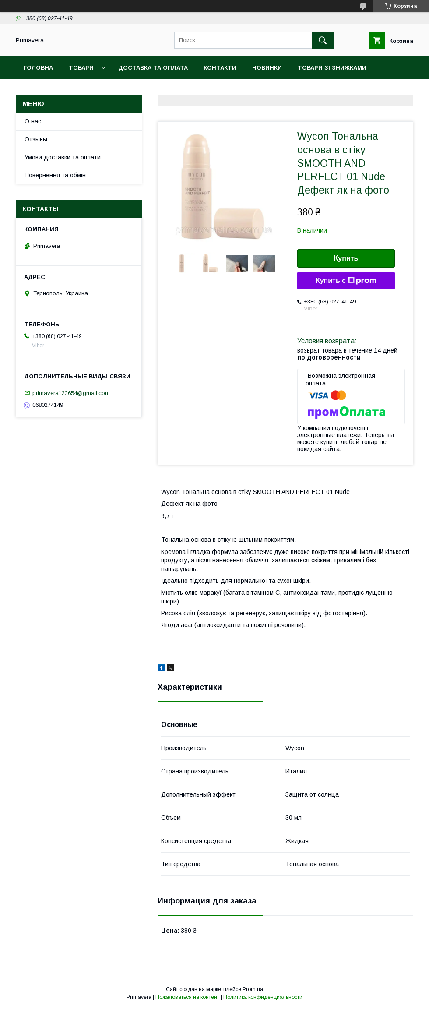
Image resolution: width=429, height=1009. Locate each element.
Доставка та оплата (153, 67)
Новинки (267, 67)
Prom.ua (253, 989)
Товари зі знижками (332, 67)
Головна (38, 67)
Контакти (220, 67)
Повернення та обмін (55, 175)
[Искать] (323, 40)
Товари (81, 67)
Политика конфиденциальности (262, 997)
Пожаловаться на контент (187, 997)
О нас (33, 121)
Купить (346, 258)
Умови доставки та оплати (63, 157)
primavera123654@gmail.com (71, 392)
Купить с (346, 281)
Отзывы (36, 139)
